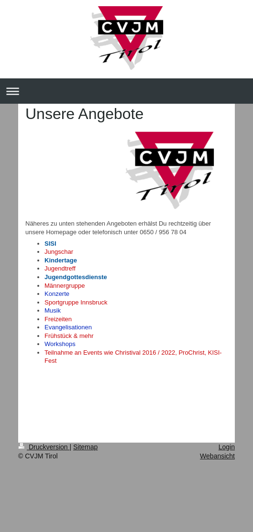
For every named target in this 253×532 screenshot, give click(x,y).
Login (227, 447)
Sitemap (85, 447)
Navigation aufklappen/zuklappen (126, 91)
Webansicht (217, 456)
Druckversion (43, 447)
